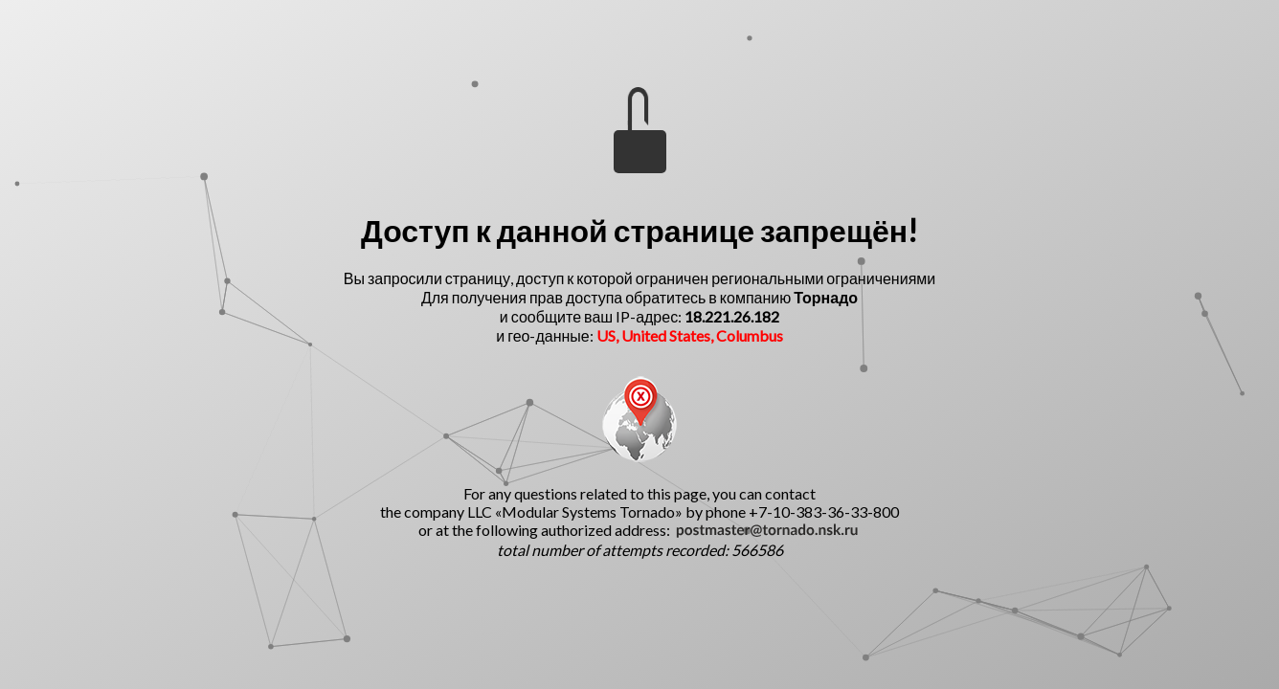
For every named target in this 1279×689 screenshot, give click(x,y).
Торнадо (826, 297)
